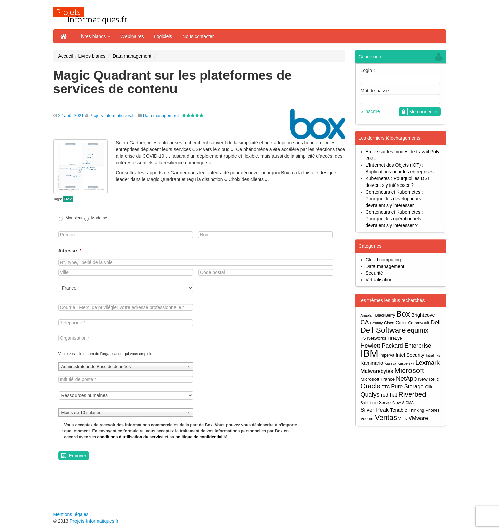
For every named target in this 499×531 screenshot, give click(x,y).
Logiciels (163, 36)
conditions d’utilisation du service (130, 437)
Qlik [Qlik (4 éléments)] (428, 387)
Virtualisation (379, 279)
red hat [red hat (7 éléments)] (389, 395)
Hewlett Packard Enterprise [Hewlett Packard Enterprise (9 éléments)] (396, 345)
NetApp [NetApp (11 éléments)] (406, 378)
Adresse (70, 250)
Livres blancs (95, 36)
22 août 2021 (71, 115)
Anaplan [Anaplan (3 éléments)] (367, 315)
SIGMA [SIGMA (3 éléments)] (407, 403)
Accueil (65, 56)
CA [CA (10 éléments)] (365, 322)
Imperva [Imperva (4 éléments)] (387, 355)
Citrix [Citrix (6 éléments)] (401, 322)
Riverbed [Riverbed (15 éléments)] (412, 394)
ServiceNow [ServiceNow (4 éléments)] (390, 402)
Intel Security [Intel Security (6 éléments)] (410, 355)
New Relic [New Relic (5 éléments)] (428, 379)
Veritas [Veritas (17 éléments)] (386, 417)
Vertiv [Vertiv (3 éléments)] (402, 419)
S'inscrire (370, 111)
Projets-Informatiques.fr (112, 115)
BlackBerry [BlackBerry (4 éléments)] (385, 315)
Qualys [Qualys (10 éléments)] (370, 394)
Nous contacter (198, 36)
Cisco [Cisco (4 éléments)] (389, 323)
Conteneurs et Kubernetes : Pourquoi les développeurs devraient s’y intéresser (394, 198)
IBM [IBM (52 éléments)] (369, 353)
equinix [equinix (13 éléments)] (417, 330)
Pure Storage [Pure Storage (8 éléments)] (407, 386)
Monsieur (73, 218)
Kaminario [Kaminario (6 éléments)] (372, 363)
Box (68, 199)
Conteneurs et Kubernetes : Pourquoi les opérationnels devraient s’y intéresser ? (394, 218)
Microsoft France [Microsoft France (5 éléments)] (378, 379)
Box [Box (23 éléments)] (403, 314)
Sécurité (374, 273)
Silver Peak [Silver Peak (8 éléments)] (375, 410)
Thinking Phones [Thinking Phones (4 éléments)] (424, 410)
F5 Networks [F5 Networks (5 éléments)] (374, 338)
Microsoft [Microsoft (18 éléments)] (409, 370)
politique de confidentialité (201, 437)
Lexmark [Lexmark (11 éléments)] (427, 362)
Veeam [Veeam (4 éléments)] (367, 418)
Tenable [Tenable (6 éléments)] (398, 410)
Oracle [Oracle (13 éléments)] (370, 386)
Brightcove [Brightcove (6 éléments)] (423, 315)
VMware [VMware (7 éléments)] (418, 418)
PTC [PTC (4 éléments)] (386, 387)
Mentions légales (71, 514)
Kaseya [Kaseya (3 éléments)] (390, 363)
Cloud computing (383, 259)
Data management (132, 56)
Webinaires (132, 36)
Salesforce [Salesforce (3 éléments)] (369, 403)
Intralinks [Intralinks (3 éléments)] (433, 355)
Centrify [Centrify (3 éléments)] (376, 323)
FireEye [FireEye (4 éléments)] (395, 338)
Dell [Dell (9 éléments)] (436, 322)
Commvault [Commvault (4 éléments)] (418, 323)
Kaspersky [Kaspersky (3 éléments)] (406, 363)
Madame (99, 218)
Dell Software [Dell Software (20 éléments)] (383, 330)
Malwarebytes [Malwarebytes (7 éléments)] (377, 371)
